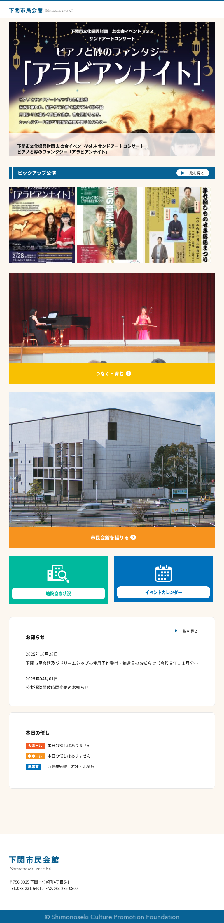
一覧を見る (195, 173)
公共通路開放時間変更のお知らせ (57, 687)
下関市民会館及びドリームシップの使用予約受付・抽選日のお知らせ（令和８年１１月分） (112, 663)
